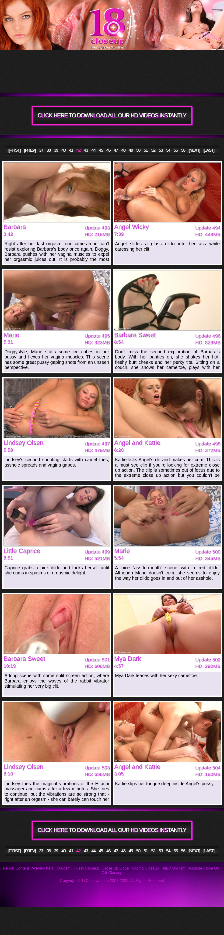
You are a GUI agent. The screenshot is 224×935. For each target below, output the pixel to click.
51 (146, 150)
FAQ (104, 914)
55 (176, 150)
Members (43, 81)
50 (138, 150)
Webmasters (43, 868)
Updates (109, 60)
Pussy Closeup (86, 868)
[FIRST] (15, 150)
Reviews (153, 914)
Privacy (26, 928)
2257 (125, 928)
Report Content (16, 868)
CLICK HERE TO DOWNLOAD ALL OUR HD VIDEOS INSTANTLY (112, 115)
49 (131, 150)
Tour (34, 60)
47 (116, 150)
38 (49, 150)
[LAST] (209, 150)
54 (168, 150)
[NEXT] (194, 150)
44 (93, 150)
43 (86, 150)
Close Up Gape (115, 868)
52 (153, 150)
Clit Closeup (112, 872)
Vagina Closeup (145, 868)
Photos (40, 914)
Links (76, 928)
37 (41, 150)
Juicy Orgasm (174, 868)
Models (187, 60)
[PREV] (30, 150)
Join (155, 81)
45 (101, 150)
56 (183, 150)
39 (56, 150)
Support (201, 914)
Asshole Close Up (204, 868)
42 (78, 150)
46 (108, 150)
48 (124, 150)
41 (71, 150)
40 (64, 150)
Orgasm (64, 868)
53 (161, 150)
